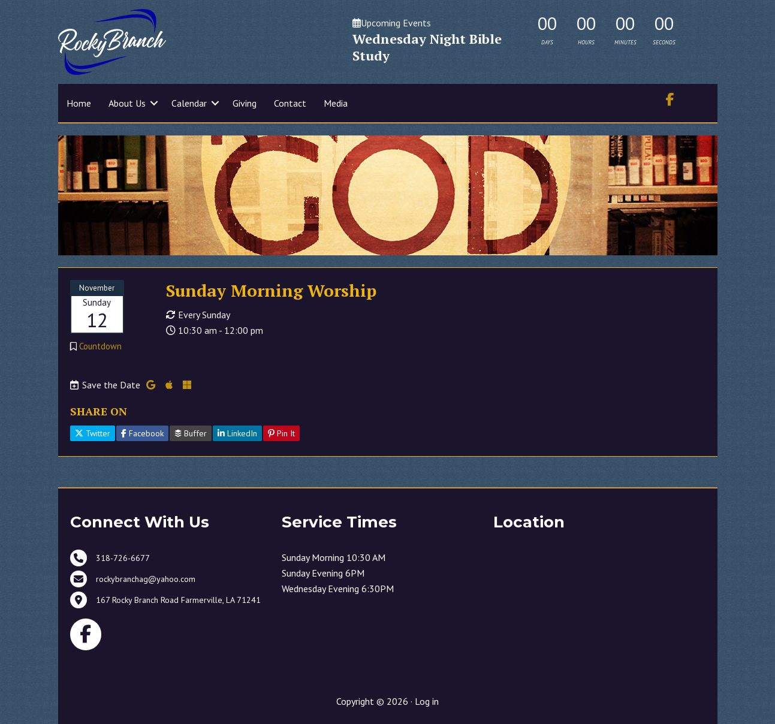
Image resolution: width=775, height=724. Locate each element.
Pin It (281, 433)
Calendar (189, 103)
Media (336, 103)
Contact (290, 103)
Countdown (100, 346)
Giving (245, 103)
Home (79, 103)
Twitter (92, 433)
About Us (127, 103)
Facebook (142, 433)
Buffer (190, 433)
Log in (427, 701)
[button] (154, 103)
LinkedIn (237, 433)
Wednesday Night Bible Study (427, 47)
